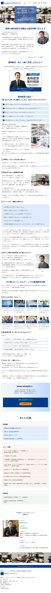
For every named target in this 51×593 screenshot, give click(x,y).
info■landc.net (5, 581)
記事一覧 (40, 2)
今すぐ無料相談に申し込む (25, 403)
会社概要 (35, 2)
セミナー (30, 2)
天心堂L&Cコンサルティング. (28, 566)
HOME (25, 2)
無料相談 (45, 2)
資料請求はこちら (6, 582)
